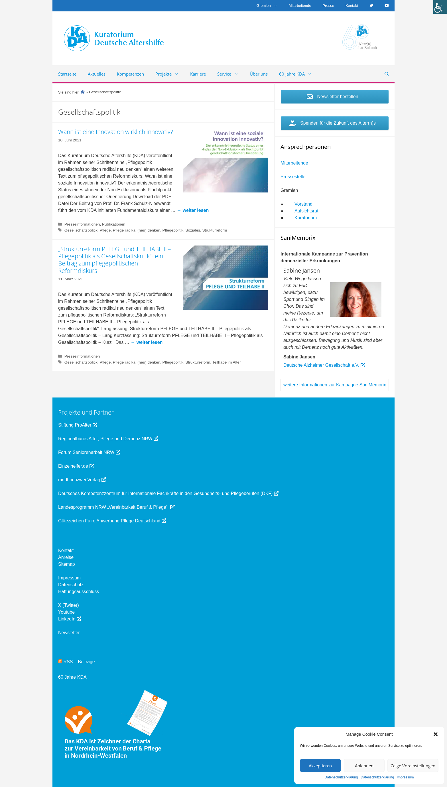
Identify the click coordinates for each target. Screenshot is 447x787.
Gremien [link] (270, 5)
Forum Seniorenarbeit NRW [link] (89, 452)
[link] (440, 7)
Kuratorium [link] (305, 217)
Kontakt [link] (352, 5)
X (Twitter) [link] (68, 605)
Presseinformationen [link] (82, 224)
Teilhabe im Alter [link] (226, 362)
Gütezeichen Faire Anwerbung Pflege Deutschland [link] (112, 520)
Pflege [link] (105, 230)
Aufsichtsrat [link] (306, 210)
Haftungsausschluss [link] (78, 591)
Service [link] (230, 73)
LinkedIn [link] (69, 618)
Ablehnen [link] (364, 765)
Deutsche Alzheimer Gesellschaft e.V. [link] (324, 365)
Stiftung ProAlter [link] (77, 425)
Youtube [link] (66, 612)
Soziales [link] (192, 230)
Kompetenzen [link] (130, 74)
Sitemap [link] (66, 564)
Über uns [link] (259, 74)
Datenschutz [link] (71, 584)
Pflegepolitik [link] (172, 230)
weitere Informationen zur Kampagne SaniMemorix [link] (334, 384)
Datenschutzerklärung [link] (341, 777)
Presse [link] (328, 5)
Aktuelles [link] (96, 74)
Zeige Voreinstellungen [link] (413, 765)
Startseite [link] (67, 74)
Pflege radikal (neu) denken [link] (136, 230)
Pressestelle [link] (293, 176)
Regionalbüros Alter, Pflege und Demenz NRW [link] (108, 438)
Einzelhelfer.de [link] (76, 466)
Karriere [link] (198, 74)
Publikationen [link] (113, 224)
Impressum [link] (405, 777)
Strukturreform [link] (214, 230)
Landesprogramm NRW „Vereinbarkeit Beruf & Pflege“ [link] (116, 507)
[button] (435, 734)
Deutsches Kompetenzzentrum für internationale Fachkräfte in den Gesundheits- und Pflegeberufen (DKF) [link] (168, 493)
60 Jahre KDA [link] (298, 73)
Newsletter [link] (69, 632)
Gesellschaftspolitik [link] (80, 230)
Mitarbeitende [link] (300, 5)
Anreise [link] (66, 557)
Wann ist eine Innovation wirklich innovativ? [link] (115, 132)
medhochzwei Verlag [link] (82, 479)
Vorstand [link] (303, 204)
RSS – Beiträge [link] (76, 661)
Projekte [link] (169, 73)
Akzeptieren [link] (320, 765)
